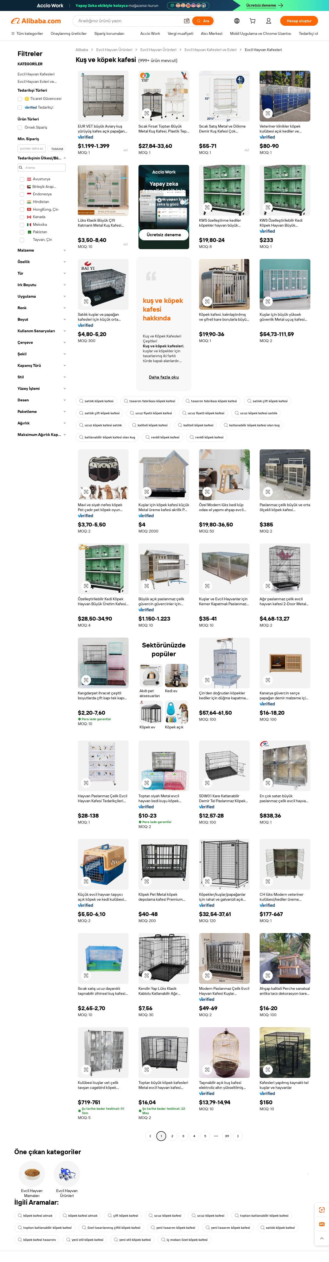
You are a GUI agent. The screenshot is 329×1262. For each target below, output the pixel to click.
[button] (186, 21)
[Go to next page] (238, 1136)
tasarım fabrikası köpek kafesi (149, 401)
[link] (322, 1210)
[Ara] (203, 20)
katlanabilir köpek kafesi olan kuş (252, 425)
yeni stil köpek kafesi (84, 1240)
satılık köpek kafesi (96, 401)
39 (227, 1136)
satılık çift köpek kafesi (267, 401)
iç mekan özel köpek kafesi (184, 1240)
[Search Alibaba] (128, 21)
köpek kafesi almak (35, 1215)
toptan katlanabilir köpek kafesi (261, 1215)
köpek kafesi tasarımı (37, 1240)
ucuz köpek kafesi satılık (256, 413)
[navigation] (41, 593)
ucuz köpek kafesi (165, 1215)
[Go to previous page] (150, 1136)
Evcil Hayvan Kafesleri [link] (263, 49)
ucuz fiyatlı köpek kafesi (151, 413)
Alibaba (82, 49)
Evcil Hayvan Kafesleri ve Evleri (211, 49)
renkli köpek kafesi (162, 437)
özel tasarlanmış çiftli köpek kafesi (111, 1228)
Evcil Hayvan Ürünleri (114, 49)
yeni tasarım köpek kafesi (173, 1228)
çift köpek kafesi (123, 1215)
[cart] (253, 21)
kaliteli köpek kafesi (150, 425)
